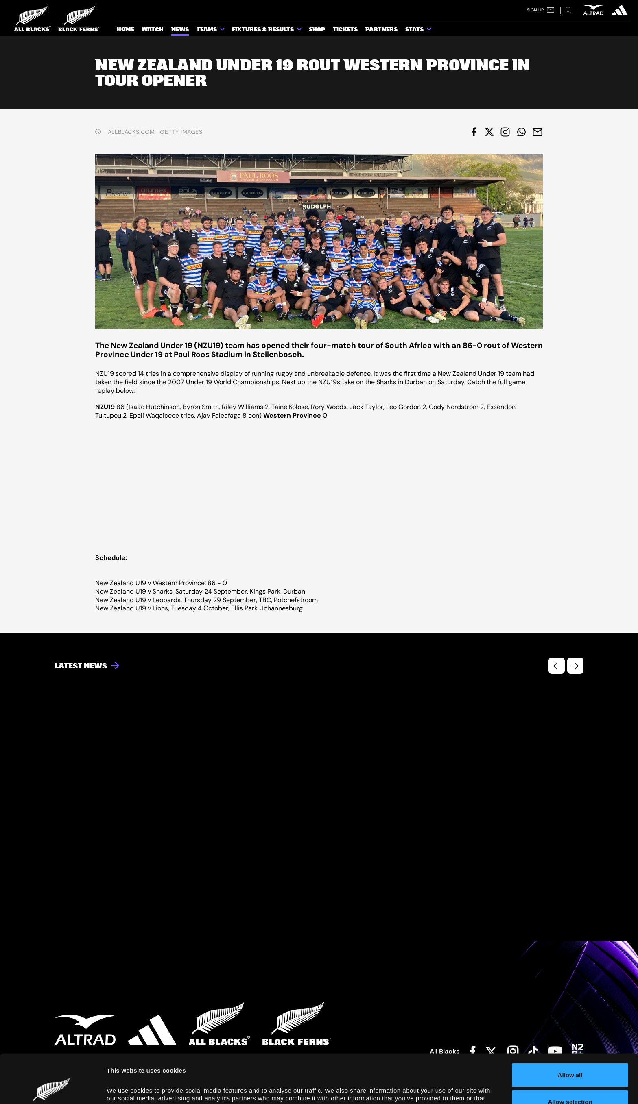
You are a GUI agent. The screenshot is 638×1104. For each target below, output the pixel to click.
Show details (460, 1085)
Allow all (570, 1029)
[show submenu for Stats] (430, 31)
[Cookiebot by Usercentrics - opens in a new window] (52, 1088)
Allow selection (570, 1055)
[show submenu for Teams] (223, 31)
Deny (570, 1082)
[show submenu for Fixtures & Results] (300, 31)
